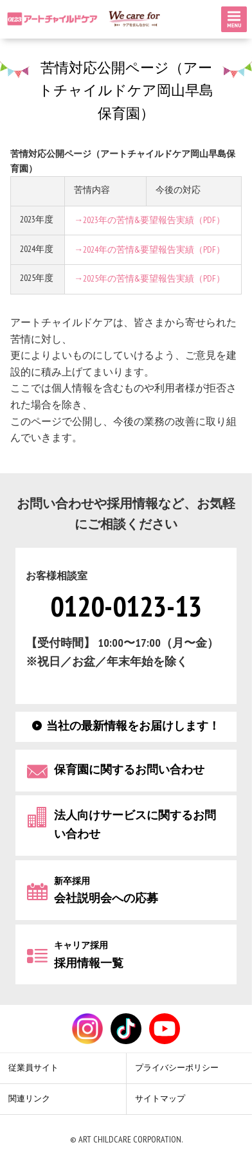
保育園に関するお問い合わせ (129, 769)
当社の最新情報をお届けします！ (133, 725)
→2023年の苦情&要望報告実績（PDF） (149, 220)
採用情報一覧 (88, 955)
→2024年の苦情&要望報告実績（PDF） (149, 250)
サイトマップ (160, 1098)
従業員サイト (33, 1067)
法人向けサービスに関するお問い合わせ (135, 824)
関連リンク (29, 1098)
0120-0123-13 (126, 608)
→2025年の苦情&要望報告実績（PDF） (149, 279)
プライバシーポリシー (177, 1067)
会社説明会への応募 (106, 890)
